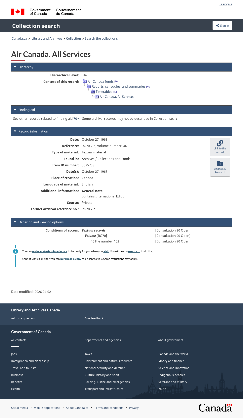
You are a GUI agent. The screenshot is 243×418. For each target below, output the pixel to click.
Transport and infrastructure (104, 389)
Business (17, 375)
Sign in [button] (222, 25)
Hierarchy (23, 67)
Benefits (16, 382)
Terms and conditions (108, 408)
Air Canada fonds (101, 81)
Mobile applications (47, 408)
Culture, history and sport (102, 375)
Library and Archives (47, 38)
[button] (220, 147)
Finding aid (24, 110)
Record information (31, 131)
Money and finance (171, 361)
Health (15, 389)
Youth (162, 389)
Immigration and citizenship (30, 361)
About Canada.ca (77, 408)
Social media (19, 408)
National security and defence (105, 368)
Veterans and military (172, 382)
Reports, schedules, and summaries (118, 86)
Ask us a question (23, 318)
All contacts (18, 340)
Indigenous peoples (171, 375)
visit (106, 251)
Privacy (134, 408)
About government (170, 340)
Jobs (14, 354)
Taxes (88, 354)
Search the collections (101, 38)
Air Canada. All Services (117, 96)
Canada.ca (19, 38)
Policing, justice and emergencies (107, 382)
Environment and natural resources (108, 361)
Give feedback (94, 318)
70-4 (76, 118)
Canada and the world (173, 354)
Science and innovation (173, 368)
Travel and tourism (23, 368)
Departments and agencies (103, 340)
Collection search (36, 25)
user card (134, 251)
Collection (73, 38)
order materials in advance (49, 251)
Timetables (104, 91)
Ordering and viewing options (39, 222)
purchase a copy (70, 259)
